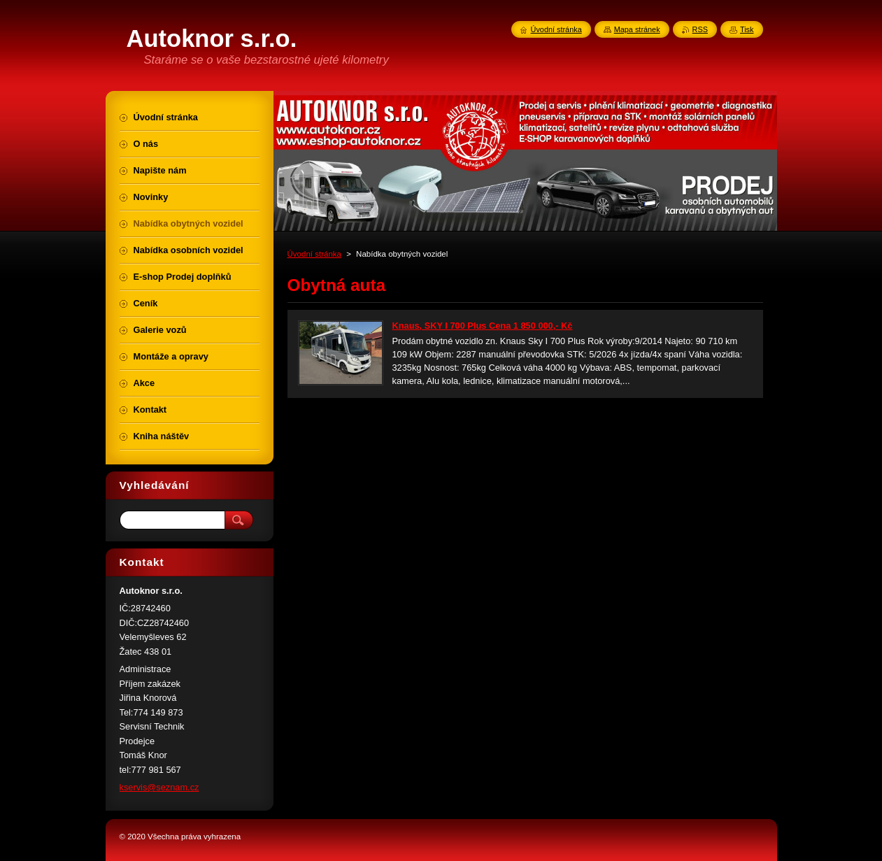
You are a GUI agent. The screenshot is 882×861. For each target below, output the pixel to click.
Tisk (747, 29)
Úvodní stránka (314, 254)
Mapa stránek (637, 29)
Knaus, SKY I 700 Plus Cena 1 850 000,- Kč (482, 325)
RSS (700, 29)
